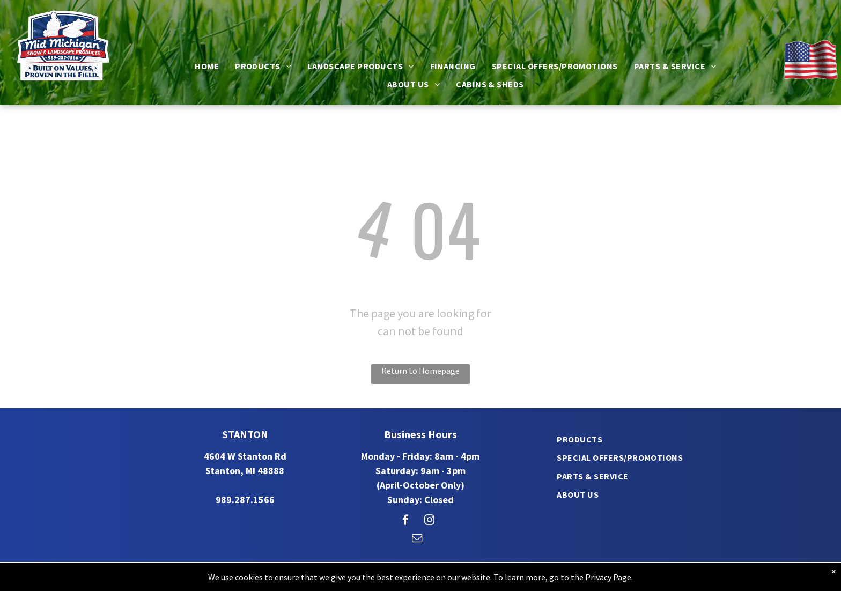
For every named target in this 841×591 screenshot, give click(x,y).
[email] (417, 539)
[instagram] (429, 521)
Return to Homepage (420, 370)
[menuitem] (207, 66)
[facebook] (405, 521)
